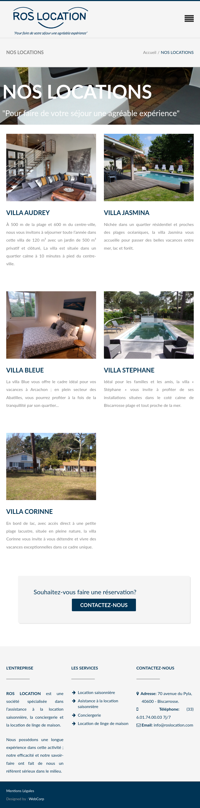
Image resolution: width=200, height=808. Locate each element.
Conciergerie (89, 714)
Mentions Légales (20, 790)
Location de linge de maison (103, 723)
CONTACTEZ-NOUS (104, 605)
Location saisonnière (96, 692)
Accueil (149, 52)
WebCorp (36, 799)
